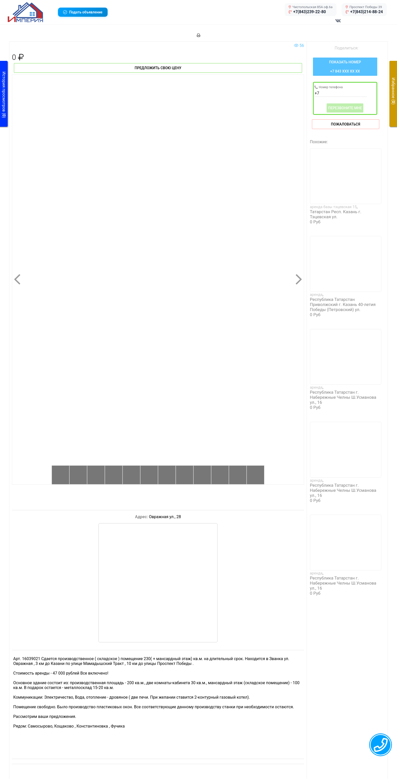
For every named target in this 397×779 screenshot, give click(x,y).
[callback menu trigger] (380, 744)
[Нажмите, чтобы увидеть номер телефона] (345, 67)
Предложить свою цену (158, 68)
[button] (31, 12)
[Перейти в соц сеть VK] (338, 23)
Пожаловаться (345, 124)
